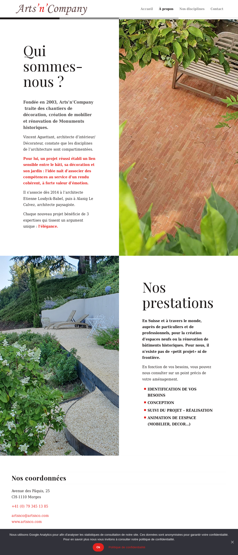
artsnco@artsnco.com (30, 515)
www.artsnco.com (27, 521)
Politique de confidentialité (127, 547)
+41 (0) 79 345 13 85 (30, 506)
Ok (98, 547)
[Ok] (232, 542)
